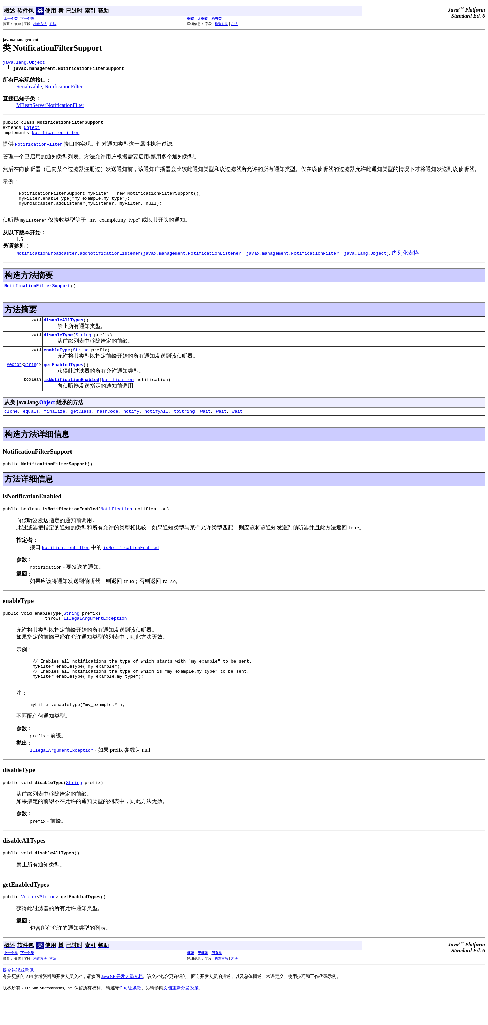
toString (184, 426)
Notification (118, 394)
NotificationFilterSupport (37, 295)
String (84, 346)
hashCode (107, 426)
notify (131, 426)
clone (11, 426)
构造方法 (40, 24)
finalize (54, 426)
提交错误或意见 (18, 998)
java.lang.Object (24, 63)
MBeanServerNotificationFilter (50, 106)
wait (205, 426)
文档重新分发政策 (181, 1016)
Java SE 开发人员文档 (122, 1004)
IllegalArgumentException (95, 637)
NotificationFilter (64, 88)
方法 (52, 24)
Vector (14, 377)
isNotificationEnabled (71, 394)
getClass (81, 426)
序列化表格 (405, 261)
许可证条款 (130, 1016)
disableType (58, 346)
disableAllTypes (63, 330)
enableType (57, 362)
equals (31, 426)
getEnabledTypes (63, 378)
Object (32, 130)
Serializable (29, 88)
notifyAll (156, 426)
